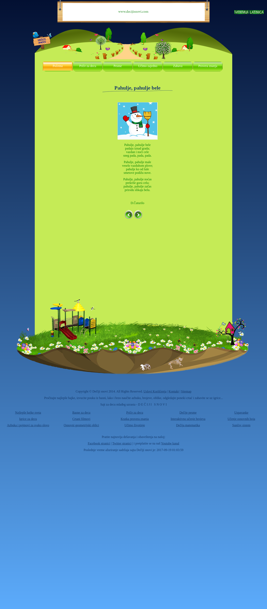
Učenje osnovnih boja (241, 419)
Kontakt (174, 391)
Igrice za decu (28, 419)
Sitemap (186, 391)
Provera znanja (207, 66)
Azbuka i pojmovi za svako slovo (28, 425)
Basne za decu (81, 412)
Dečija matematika (188, 425)
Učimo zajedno (147, 66)
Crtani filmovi (81, 419)
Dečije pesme (188, 412)
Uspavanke (241, 412)
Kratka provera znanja (135, 419)
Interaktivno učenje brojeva (188, 419)
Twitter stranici (122, 443)
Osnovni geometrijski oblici (81, 425)
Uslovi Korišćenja (155, 391)
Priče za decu (87, 66)
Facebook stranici (99, 443)
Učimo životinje (134, 425)
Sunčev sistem (241, 425)
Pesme (118, 66)
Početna (58, 66)
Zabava (177, 66)
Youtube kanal (170, 443)
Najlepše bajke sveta (28, 412)
